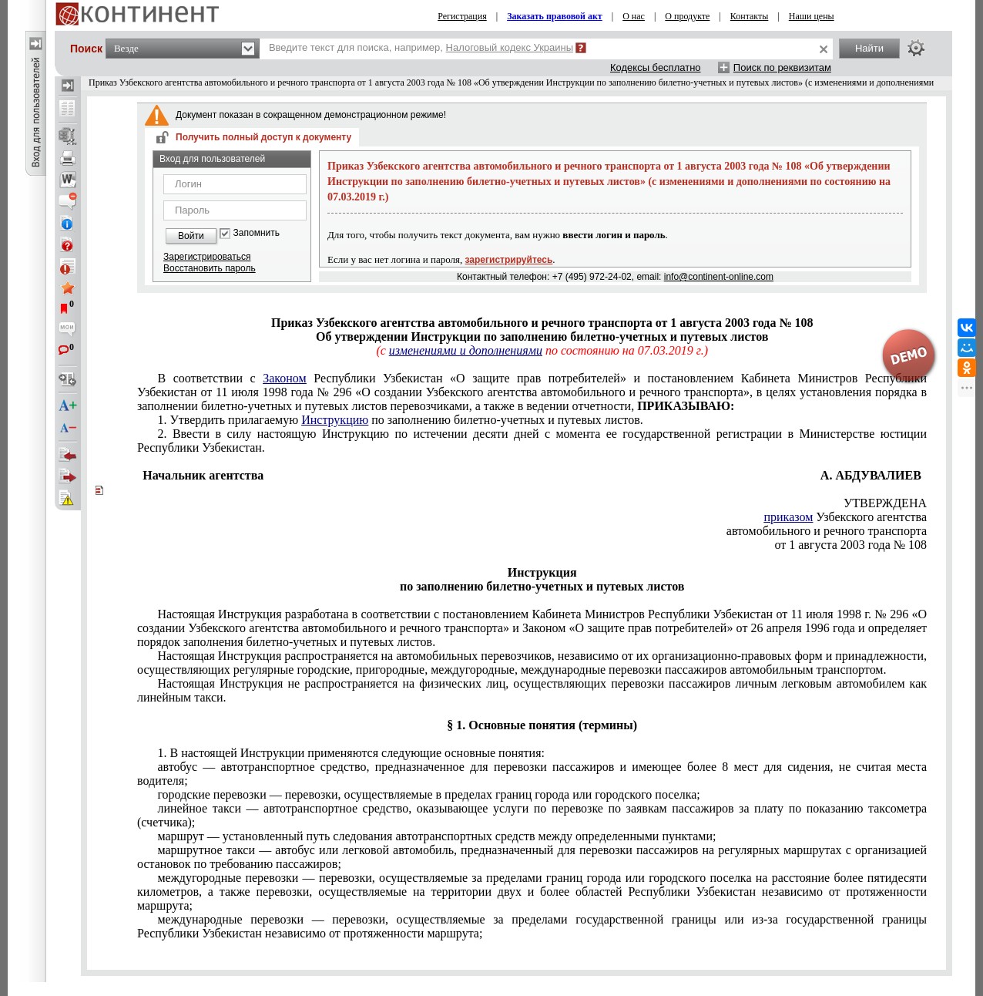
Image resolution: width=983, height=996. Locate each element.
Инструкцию (334, 419)
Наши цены (811, 16)
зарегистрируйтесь (509, 259)
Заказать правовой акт (554, 16)
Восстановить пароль (209, 268)
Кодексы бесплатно (655, 67)
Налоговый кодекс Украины (510, 47)
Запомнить (256, 233)
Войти (191, 235)
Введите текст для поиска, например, (421, 47)
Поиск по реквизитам (782, 67)
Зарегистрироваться (206, 256)
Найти (869, 48)
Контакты (749, 16)
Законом (284, 378)
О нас (633, 16)
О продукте (687, 16)
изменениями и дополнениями (465, 350)
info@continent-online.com (718, 276)
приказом (788, 516)
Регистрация (462, 16)
